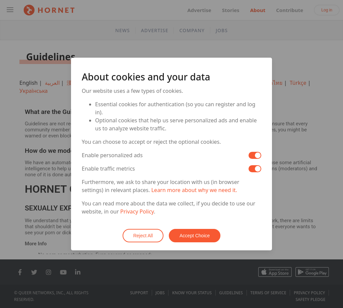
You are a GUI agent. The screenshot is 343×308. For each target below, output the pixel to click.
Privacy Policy (137, 211)
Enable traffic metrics (108, 168)
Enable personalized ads (112, 155)
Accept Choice (195, 235)
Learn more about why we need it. (194, 190)
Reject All (143, 235)
